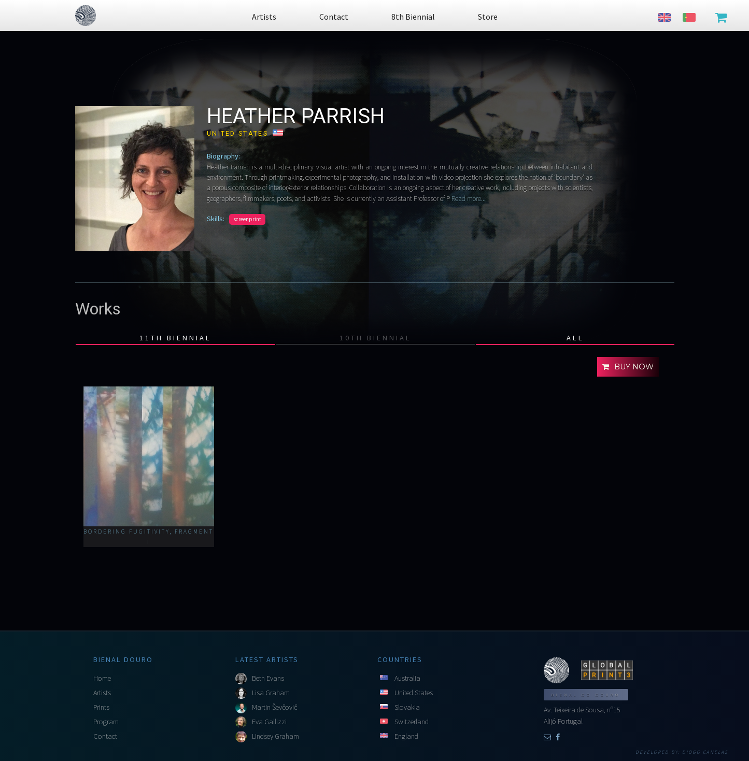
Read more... (468, 198)
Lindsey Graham (275, 736)
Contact (105, 736)
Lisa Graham (271, 692)
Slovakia (407, 707)
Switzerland (411, 721)
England (406, 736)
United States (413, 692)
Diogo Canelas (705, 752)
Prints (101, 707)
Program (106, 721)
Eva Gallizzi (269, 721)
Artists (102, 692)
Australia (407, 678)
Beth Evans (268, 678)
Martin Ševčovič (274, 707)
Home (102, 678)
